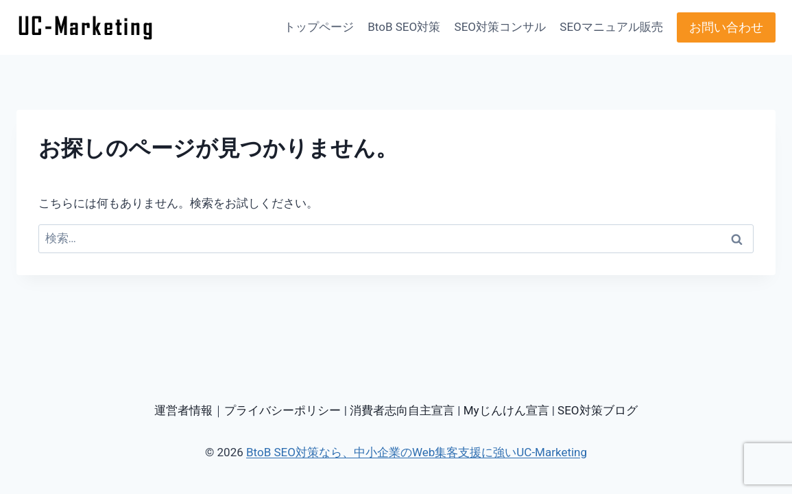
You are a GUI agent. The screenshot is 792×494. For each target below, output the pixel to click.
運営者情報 (183, 410)
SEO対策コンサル (500, 27)
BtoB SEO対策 (404, 27)
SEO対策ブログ (597, 410)
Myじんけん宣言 (506, 410)
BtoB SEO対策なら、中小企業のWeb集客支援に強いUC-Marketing (416, 452)
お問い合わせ (726, 27)
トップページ (319, 27)
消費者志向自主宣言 (402, 410)
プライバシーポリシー (282, 410)
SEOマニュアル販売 (611, 27)
